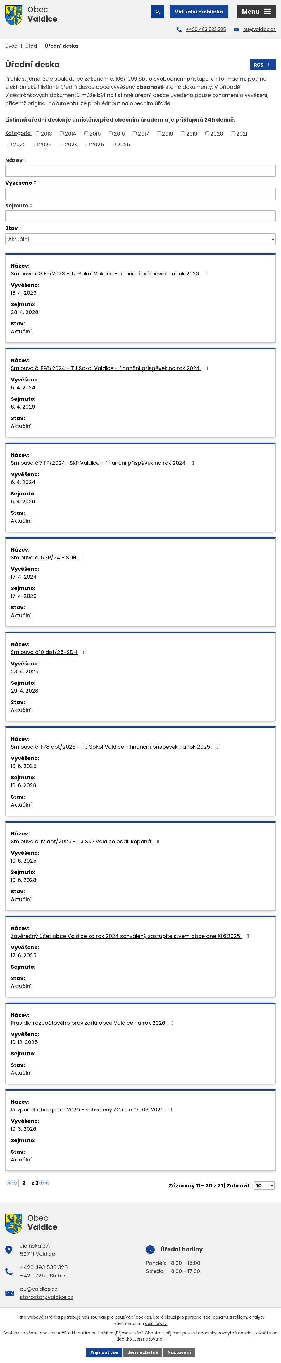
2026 (123, 144)
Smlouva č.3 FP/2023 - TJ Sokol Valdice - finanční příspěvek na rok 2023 (110, 273)
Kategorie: (18, 133)
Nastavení (179, 1352)
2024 (71, 144)
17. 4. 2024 (24, 576)
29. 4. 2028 (24, 690)
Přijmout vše (104, 1352)
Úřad (31, 46)
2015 (95, 133)
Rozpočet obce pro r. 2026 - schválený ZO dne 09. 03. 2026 (93, 1109)
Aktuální (21, 331)
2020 (216, 133)
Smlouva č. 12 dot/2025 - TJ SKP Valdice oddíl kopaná (86, 841)
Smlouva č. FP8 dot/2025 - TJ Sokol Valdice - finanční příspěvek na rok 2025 (116, 746)
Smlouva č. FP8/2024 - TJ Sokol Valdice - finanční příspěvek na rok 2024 (111, 368)
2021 (241, 133)
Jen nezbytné (142, 1352)
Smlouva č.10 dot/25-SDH (49, 652)
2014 (70, 133)
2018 (167, 133)
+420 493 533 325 (206, 29)
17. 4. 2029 (24, 596)
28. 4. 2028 (24, 312)
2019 (191, 133)
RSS (263, 64)
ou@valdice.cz (259, 29)
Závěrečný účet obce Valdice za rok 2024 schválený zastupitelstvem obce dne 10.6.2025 (131, 936)
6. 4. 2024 (23, 387)
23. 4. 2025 (25, 671)
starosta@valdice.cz (46, 1297)
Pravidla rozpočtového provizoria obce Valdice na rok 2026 (93, 1022)
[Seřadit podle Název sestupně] (26, 161)
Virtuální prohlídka (199, 11)
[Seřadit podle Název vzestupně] (26, 159)
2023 (45, 144)
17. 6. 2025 (24, 955)
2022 (19, 144)
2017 (143, 133)
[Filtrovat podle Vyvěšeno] (140, 194)
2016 (119, 133)
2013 (46, 133)
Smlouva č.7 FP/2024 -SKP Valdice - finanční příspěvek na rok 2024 (103, 463)
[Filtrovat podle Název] (140, 171)
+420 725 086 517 (43, 1275)
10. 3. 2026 (23, 1129)
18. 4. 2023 (24, 292)
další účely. (156, 1323)
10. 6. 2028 (23, 785)
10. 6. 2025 (24, 766)
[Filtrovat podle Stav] (140, 239)
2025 (97, 144)
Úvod (11, 46)
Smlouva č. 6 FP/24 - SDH (49, 557)
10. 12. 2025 (24, 1042)
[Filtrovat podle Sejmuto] (140, 216)
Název (14, 160)
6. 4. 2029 (23, 406)
